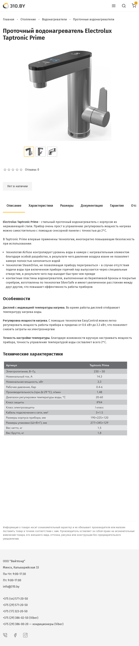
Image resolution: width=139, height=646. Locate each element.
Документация (92, 206)
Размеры (66, 206)
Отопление (28, 19)
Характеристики (41, 206)
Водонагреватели (54, 19)
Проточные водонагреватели (93, 19)
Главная (8, 19)
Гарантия (117, 206)
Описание (14, 206)
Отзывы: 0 (32, 169)
